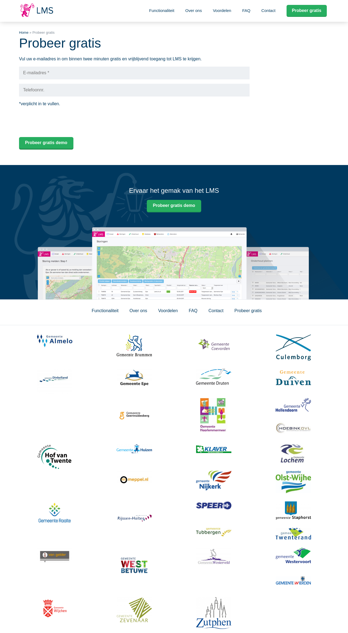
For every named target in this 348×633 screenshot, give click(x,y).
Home (24, 32)
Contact (268, 10)
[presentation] (60, 122)
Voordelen (222, 10)
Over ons (193, 10)
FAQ (246, 10)
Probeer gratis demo (174, 205)
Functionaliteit (162, 10)
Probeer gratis (306, 10)
